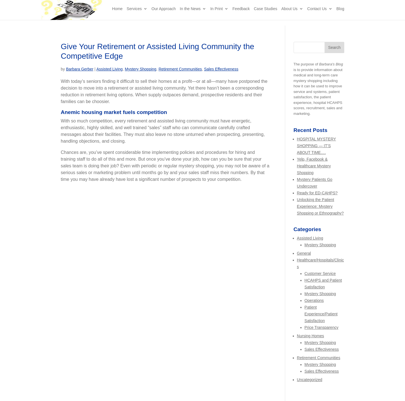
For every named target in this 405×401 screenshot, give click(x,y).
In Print (216, 14)
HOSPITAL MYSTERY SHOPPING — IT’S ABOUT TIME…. (316, 146)
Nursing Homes (310, 336)
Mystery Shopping (140, 69)
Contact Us (317, 14)
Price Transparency (322, 327)
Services (134, 14)
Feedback (241, 14)
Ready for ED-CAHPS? (317, 193)
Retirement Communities (180, 69)
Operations (314, 300)
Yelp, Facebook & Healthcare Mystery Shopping (314, 166)
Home (117, 14)
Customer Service (320, 273)
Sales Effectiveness (221, 69)
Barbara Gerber (79, 69)
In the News (190, 14)
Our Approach (164, 14)
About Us (289, 14)
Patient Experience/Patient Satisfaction (321, 314)
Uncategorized (309, 379)
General (304, 253)
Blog (340, 14)
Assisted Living (109, 69)
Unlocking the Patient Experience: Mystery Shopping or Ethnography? (320, 206)
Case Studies (265, 14)
